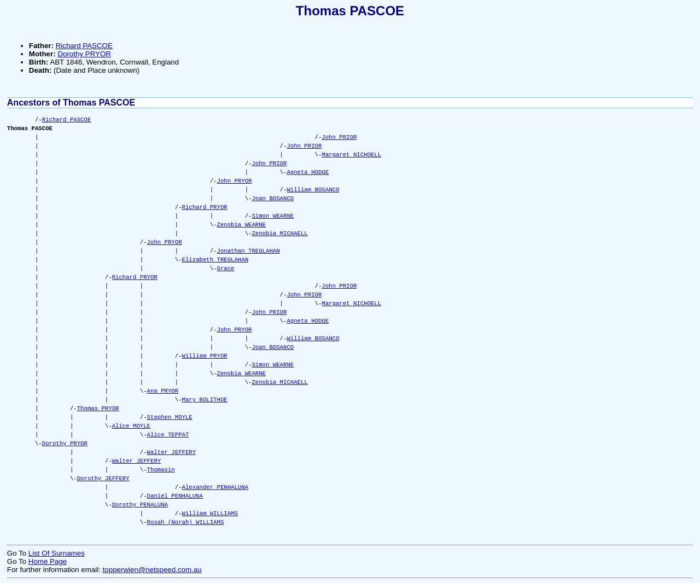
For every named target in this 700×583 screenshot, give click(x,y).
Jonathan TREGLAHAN (248, 251)
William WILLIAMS (210, 513)
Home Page (47, 561)
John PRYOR (234, 181)
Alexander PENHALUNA (215, 487)
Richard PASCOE (84, 46)
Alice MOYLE (131, 426)
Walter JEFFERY (171, 452)
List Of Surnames (56, 553)
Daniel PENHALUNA (175, 496)
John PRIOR (339, 137)
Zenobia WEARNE (241, 225)
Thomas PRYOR (98, 408)
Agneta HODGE (308, 172)
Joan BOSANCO (273, 198)
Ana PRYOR (163, 391)
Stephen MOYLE (169, 417)
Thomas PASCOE (350, 10)
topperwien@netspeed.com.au (152, 569)
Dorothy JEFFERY (103, 478)
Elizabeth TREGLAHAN (215, 260)
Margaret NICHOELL (351, 155)
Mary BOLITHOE (205, 400)
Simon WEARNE (273, 216)
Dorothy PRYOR (84, 54)
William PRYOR (205, 356)
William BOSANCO (313, 190)
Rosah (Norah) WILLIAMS (185, 522)
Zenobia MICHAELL (279, 233)
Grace (225, 268)
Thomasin (161, 470)
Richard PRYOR (205, 207)
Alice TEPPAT (168, 435)
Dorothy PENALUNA (140, 505)
